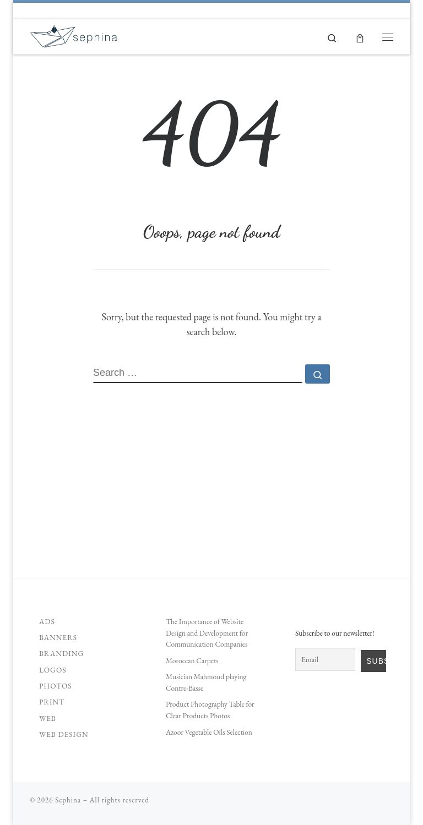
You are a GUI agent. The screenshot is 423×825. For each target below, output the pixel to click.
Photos (55, 686)
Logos (53, 670)
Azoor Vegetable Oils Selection (209, 732)
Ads (47, 621)
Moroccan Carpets (192, 660)
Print (51, 702)
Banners (58, 637)
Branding (61, 653)
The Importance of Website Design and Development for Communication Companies (207, 632)
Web (47, 718)
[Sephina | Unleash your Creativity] (74, 34)
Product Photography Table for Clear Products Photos (210, 709)
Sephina (68, 800)
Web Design (64, 734)
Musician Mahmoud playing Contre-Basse (206, 682)
